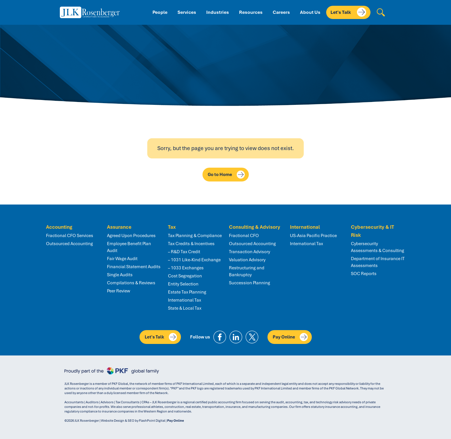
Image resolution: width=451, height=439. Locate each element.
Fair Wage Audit (122, 259)
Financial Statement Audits (133, 267)
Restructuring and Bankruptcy (246, 271)
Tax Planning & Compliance (195, 236)
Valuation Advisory (247, 260)
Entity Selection (183, 284)
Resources (251, 12)
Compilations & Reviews (131, 283)
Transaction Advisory (249, 252)
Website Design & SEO (117, 421)
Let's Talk (348, 12)
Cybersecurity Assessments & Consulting (377, 247)
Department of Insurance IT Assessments (378, 262)
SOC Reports (364, 274)
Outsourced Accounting (69, 244)
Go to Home (226, 175)
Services (186, 12)
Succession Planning (249, 283)
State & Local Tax (184, 308)
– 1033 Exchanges (186, 268)
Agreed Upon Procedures (131, 236)
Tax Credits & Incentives (191, 244)
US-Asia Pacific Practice (313, 236)
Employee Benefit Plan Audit (129, 247)
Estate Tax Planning (187, 292)
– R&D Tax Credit (184, 252)
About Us (310, 12)
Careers (281, 12)
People (159, 12)
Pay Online (290, 337)
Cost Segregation (185, 276)
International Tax (184, 300)
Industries (217, 12)
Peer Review (118, 291)
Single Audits (120, 275)
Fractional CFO (244, 236)
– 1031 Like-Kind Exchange (194, 260)
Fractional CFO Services (69, 236)
